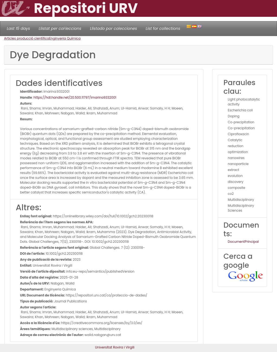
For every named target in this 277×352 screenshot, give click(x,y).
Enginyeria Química (64, 38)
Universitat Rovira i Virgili (114, 347)
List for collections (163, 28)
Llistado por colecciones (113, 28)
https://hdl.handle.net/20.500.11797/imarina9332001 (75, 97)
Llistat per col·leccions (60, 28)
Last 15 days (18, 28)
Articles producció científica (26, 38)
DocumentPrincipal (243, 241)
